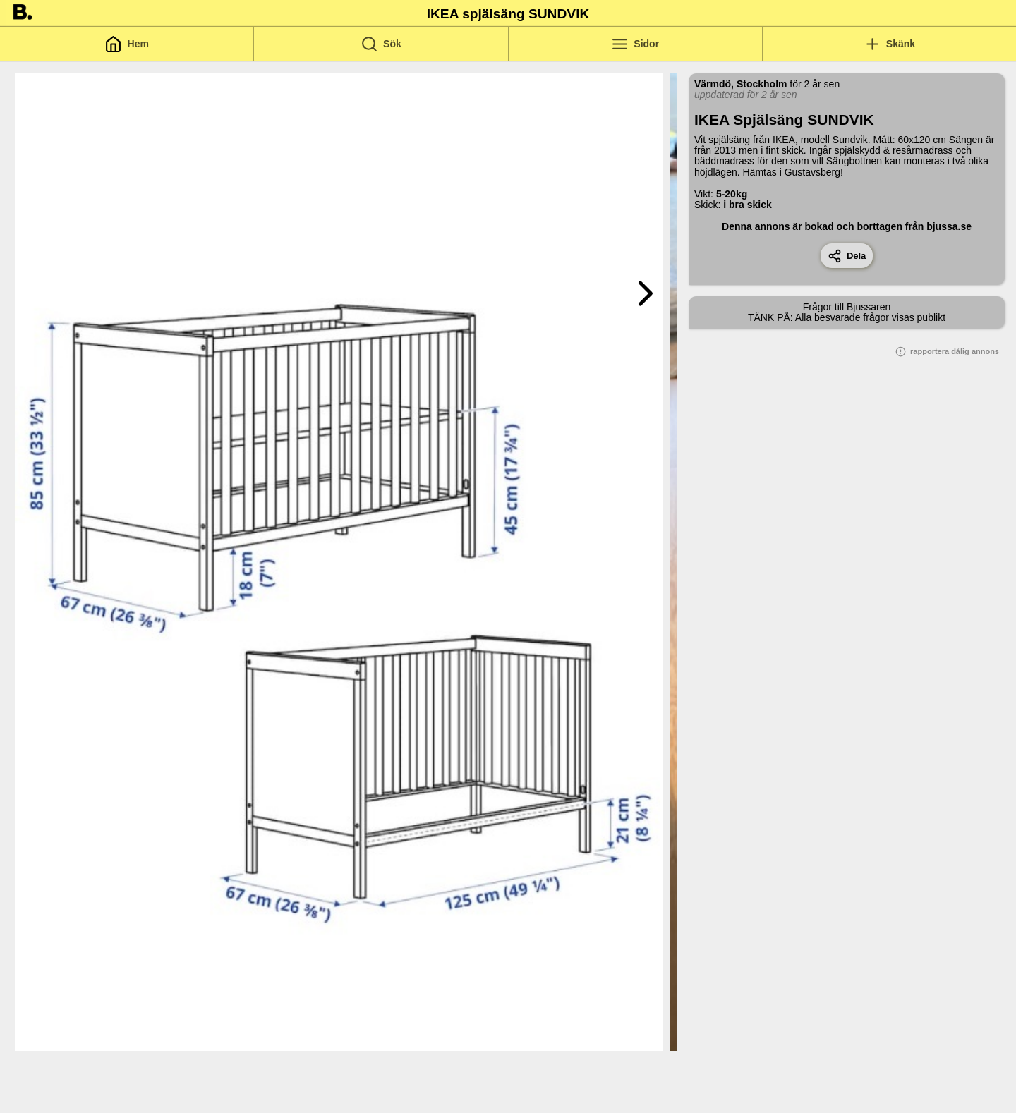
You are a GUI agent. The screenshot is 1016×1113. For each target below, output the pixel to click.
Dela (847, 256)
